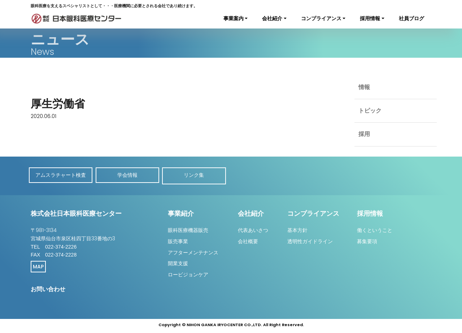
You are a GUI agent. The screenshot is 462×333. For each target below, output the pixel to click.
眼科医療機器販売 (188, 228)
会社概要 (248, 240)
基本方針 (297, 228)
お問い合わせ (48, 288)
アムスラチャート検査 (61, 175)
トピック (370, 113)
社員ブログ (411, 18)
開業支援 (178, 262)
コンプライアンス (321, 18)
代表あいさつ (253, 228)
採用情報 (370, 18)
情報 (364, 88)
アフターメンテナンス (193, 251)
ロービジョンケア (188, 273)
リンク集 (198, 175)
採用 (364, 137)
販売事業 (178, 240)
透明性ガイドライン (310, 240)
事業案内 (233, 18)
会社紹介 (272, 18)
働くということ (374, 228)
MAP (38, 265)
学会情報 (130, 175)
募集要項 (367, 240)
